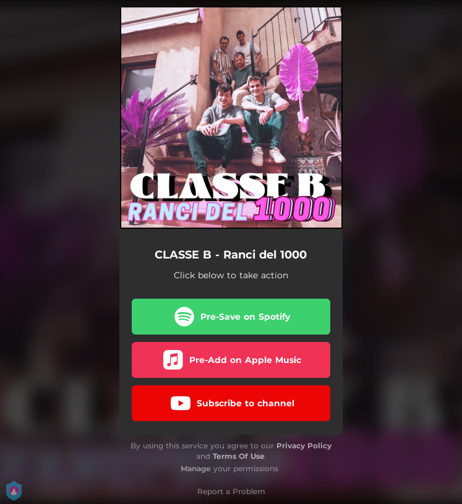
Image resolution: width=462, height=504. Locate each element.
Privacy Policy (304, 445)
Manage (196, 468)
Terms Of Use (239, 456)
